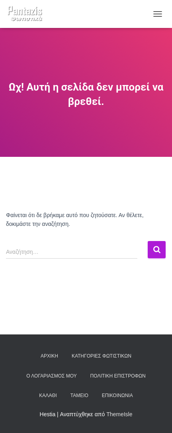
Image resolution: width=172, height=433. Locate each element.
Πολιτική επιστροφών (118, 376)
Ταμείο (79, 395)
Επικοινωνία (117, 395)
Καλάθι (48, 395)
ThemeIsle (119, 414)
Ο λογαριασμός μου (51, 376)
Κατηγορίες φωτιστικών (101, 356)
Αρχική (49, 356)
